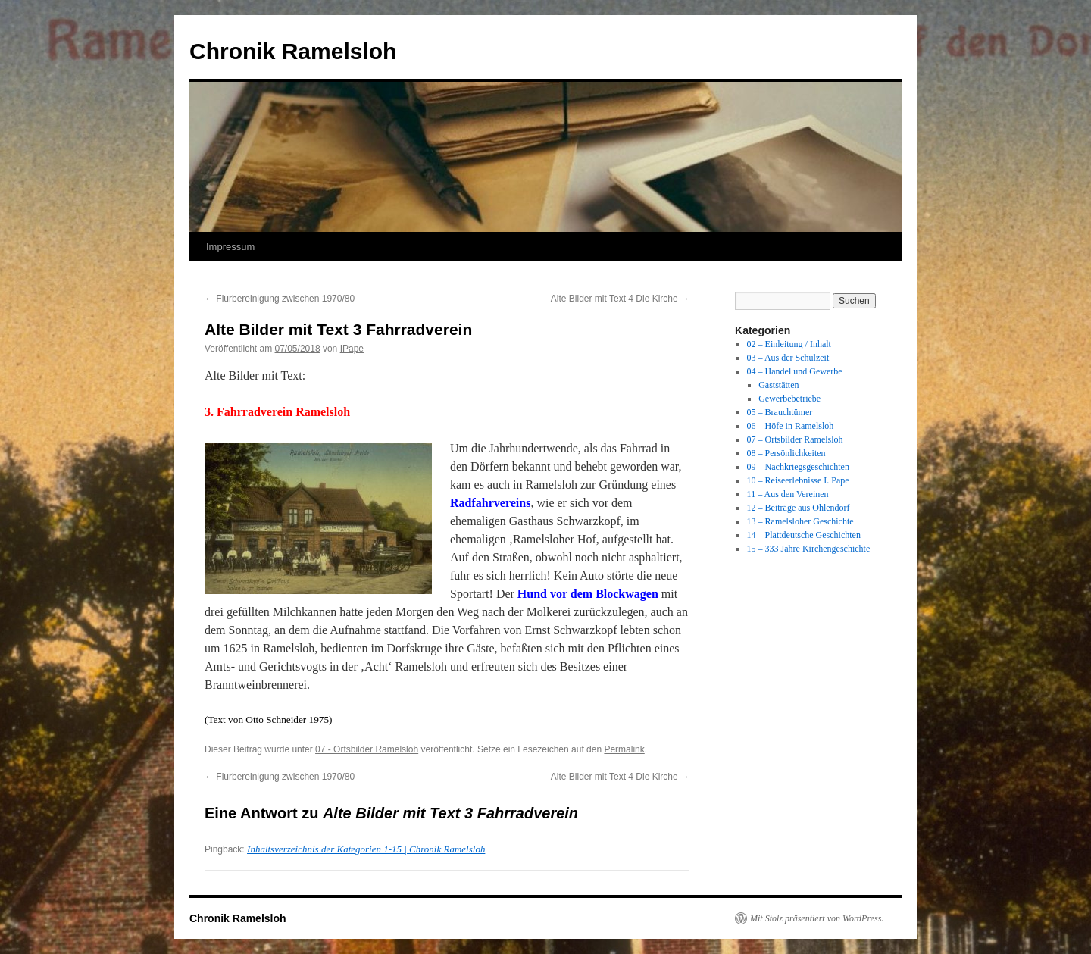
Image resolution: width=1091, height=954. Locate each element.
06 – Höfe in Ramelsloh (790, 426)
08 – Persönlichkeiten (786, 453)
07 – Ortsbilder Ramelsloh (795, 439)
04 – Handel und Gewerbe (794, 371)
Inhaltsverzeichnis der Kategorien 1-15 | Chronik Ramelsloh (366, 849)
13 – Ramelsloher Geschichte (800, 521)
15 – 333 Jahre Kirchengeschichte (809, 548)
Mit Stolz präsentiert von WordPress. (816, 918)
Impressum (230, 246)
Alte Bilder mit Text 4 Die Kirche (620, 298)
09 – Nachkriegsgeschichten (798, 466)
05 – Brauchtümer (780, 412)
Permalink (624, 749)
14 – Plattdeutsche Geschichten (804, 535)
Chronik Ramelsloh (292, 51)
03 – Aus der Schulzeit (788, 357)
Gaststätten (778, 385)
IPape (352, 348)
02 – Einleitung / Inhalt (789, 344)
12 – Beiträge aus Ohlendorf (798, 507)
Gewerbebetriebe (789, 398)
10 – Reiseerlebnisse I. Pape (798, 480)
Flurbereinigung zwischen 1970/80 (280, 298)
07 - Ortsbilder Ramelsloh (366, 749)
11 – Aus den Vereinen (788, 494)
